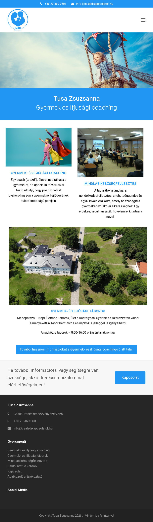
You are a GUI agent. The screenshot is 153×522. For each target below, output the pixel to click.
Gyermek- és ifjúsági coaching (29, 450)
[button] (143, 20)
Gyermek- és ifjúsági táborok (28, 456)
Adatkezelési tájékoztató (25, 476)
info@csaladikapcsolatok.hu (94, 4)
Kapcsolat (130, 377)
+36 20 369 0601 (55, 4)
